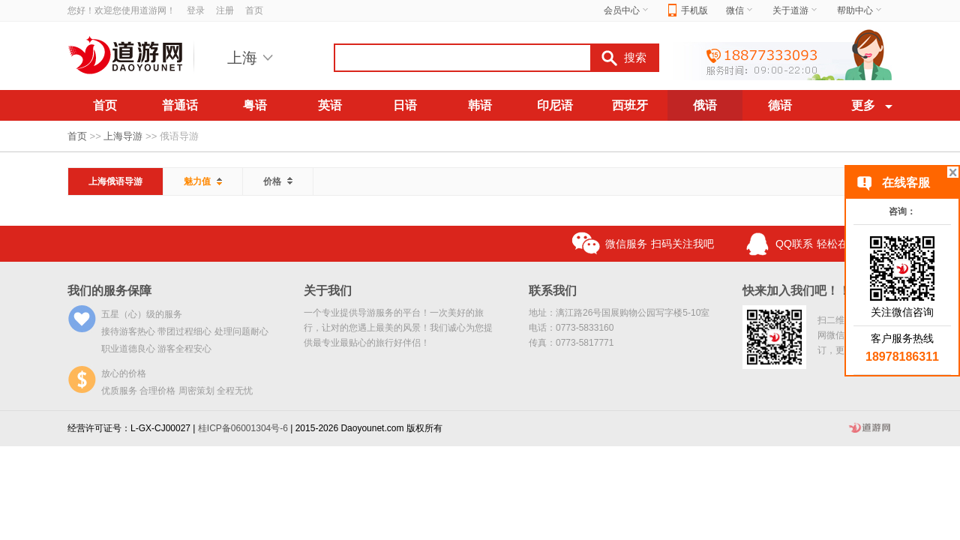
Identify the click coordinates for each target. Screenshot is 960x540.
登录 (196, 10)
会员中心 (627, 10)
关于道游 (795, 10)
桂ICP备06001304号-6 (243, 428)
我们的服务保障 (110, 290)
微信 (740, 10)
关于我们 (328, 290)
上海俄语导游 (115, 181)
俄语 (705, 105)
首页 (254, 10)
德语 (780, 105)
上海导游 (123, 136)
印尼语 (555, 105)
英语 (330, 105)
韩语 (480, 105)
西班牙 (630, 105)
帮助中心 (860, 10)
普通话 (180, 105)
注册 (225, 10)
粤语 (255, 105)
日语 (405, 105)
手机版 (688, 11)
